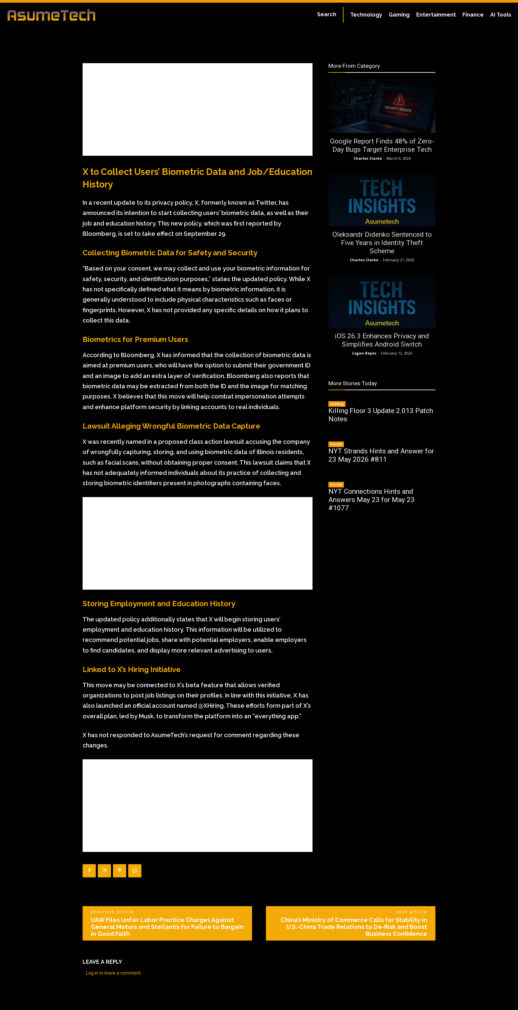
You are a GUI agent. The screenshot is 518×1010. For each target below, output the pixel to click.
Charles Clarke (367, 158)
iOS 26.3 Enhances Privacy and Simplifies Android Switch (382, 340)
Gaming (337, 403)
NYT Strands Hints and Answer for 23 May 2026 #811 (381, 455)
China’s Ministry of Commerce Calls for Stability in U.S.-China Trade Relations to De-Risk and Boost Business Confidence (354, 926)
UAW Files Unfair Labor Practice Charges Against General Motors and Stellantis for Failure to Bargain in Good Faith (167, 926)
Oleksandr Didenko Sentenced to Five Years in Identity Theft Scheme (382, 243)
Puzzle (336, 444)
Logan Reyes (364, 353)
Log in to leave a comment (113, 973)
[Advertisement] (198, 109)
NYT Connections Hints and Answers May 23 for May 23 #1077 (371, 499)
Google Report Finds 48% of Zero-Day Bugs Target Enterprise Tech (382, 145)
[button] (326, 14)
